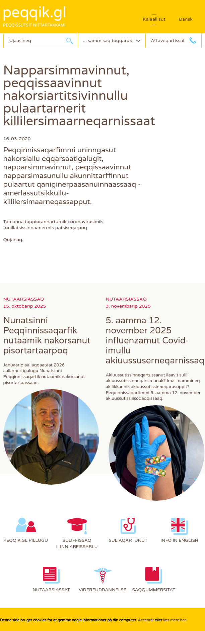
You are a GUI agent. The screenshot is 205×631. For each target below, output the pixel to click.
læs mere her (174, 620)
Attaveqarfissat (168, 40)
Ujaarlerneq (69, 40)
